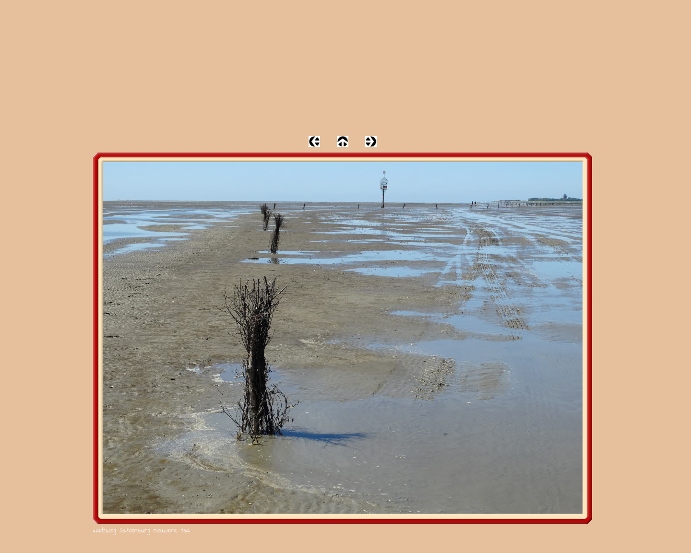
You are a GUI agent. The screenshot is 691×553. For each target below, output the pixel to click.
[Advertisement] (345, 67)
